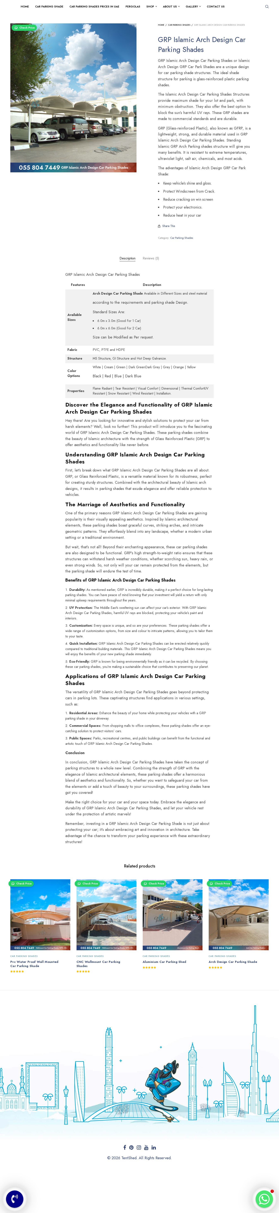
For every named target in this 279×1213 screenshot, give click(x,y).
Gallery (192, 6)
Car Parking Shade (49, 6)
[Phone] (14, 1199)
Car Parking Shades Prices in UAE (94, 6)
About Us (170, 6)
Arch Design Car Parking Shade (233, 962)
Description (127, 258)
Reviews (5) (151, 258)
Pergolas (133, 6)
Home (25, 6)
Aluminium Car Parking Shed (164, 962)
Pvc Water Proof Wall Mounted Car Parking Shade (34, 964)
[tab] (127, 258)
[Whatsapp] (264, 1199)
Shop (150, 6)
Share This (166, 226)
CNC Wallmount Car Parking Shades (98, 964)
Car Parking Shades (179, 24)
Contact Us (216, 6)
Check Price (24, 27)
